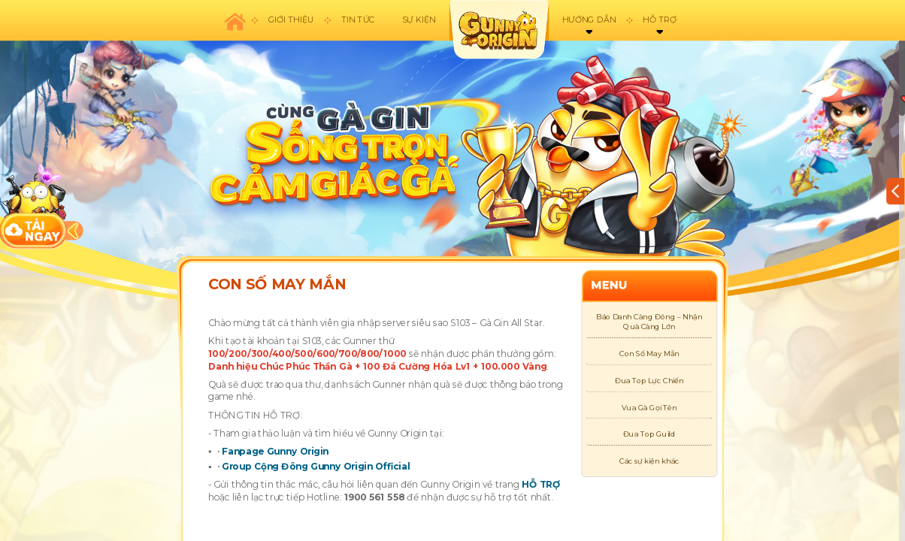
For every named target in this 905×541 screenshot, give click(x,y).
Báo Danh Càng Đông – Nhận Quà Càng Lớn (649, 322)
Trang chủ (234, 20)
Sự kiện (419, 20)
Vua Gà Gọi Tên (649, 407)
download (33, 205)
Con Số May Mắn (649, 353)
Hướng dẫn (589, 20)
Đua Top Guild (649, 434)
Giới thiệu (291, 20)
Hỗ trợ (659, 20)
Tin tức (358, 20)
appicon (498, 29)
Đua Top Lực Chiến (649, 380)
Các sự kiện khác (649, 461)
